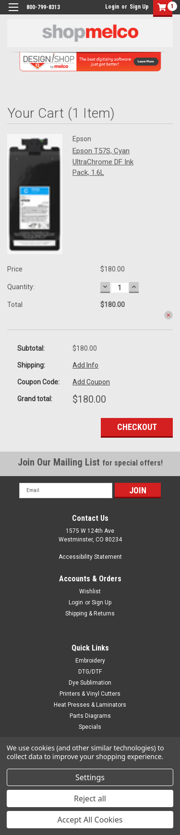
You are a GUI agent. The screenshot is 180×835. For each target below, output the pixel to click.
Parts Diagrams (90, 715)
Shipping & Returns (90, 613)
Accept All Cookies (90, 819)
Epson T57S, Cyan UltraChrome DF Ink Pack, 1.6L (102, 162)
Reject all (90, 798)
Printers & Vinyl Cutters (90, 693)
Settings (90, 777)
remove (168, 315)
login (102, 7)
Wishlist (90, 591)
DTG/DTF (90, 671)
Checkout (137, 427)
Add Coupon (91, 382)
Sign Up (139, 6)
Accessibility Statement (90, 556)
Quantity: (21, 287)
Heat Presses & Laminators (90, 704)
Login (112, 6)
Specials (90, 727)
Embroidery (90, 660)
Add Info (85, 365)
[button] (160, 8)
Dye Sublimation (90, 682)
